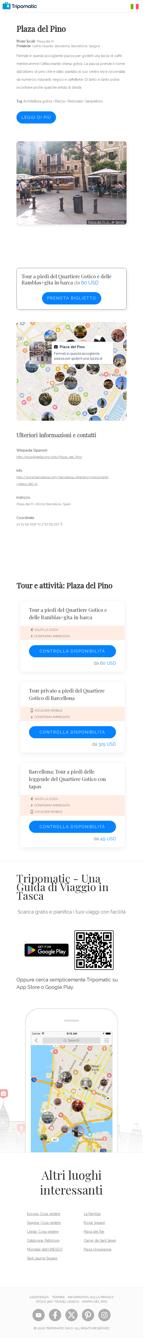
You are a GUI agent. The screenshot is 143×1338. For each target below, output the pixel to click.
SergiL (120, 222)
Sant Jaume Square (42, 1258)
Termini (58, 1297)
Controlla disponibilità (72, 651)
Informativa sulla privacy (91, 1297)
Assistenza (39, 1297)
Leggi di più (36, 117)
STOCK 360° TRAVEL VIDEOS (57, 1301)
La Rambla (92, 1214)
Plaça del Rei (94, 1232)
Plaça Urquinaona (97, 1249)
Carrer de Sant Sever (100, 1240)
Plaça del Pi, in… (100, 222)
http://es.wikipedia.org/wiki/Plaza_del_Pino (49, 457)
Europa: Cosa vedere (43, 1214)
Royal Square (94, 1223)
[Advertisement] (71, 241)
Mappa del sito (94, 1301)
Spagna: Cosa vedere (44, 1223)
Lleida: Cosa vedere (42, 1232)
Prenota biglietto (71, 298)
